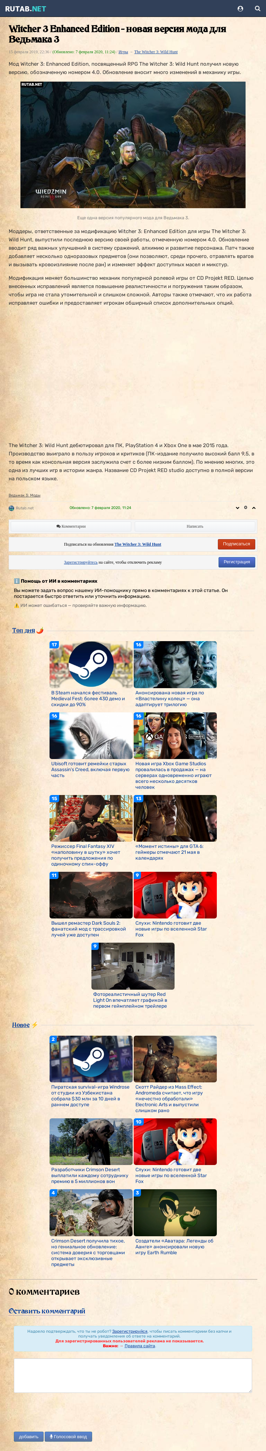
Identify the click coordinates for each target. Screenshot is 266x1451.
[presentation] (66, 1412)
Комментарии (71, 526)
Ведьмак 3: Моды (25, 495)
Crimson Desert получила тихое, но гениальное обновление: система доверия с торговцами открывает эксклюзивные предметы (88, 1252)
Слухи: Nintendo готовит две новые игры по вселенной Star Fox (171, 929)
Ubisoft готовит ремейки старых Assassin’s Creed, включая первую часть (90, 769)
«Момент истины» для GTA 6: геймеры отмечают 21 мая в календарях (169, 852)
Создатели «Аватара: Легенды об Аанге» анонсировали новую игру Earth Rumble (174, 1247)
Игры (123, 51)
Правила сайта (140, 1345)
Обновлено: (100, 508)
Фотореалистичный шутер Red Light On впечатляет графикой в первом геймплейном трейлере (130, 1000)
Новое (20, 1024)
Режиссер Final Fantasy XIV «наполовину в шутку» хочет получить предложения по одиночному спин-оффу (85, 855)
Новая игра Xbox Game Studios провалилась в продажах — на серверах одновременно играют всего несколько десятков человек (173, 775)
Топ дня (23, 630)
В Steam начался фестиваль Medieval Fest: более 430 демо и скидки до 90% (88, 699)
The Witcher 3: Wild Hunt (156, 51)
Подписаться (236, 543)
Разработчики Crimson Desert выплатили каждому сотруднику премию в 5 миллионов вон (89, 1175)
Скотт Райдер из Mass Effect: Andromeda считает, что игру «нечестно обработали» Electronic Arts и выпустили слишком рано (169, 1098)
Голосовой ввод (68, 1436)
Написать (195, 526)
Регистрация (237, 561)
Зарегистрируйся (130, 1331)
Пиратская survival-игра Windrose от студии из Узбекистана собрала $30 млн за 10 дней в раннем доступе (90, 1096)
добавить (28, 1436)
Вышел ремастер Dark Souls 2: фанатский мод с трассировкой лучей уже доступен (88, 929)
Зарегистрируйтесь (81, 562)
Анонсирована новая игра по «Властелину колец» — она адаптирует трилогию (169, 699)
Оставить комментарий (47, 1311)
